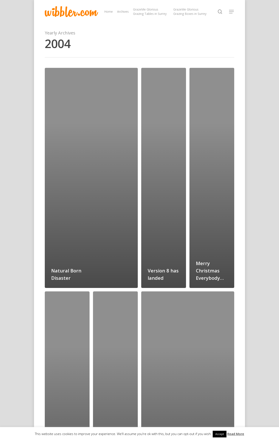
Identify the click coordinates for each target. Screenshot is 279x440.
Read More (235, 434)
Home (108, 11)
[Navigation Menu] (231, 11)
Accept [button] (219, 434)
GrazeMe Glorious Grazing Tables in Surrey (150, 11)
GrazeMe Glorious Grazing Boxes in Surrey (189, 11)
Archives (123, 11)
